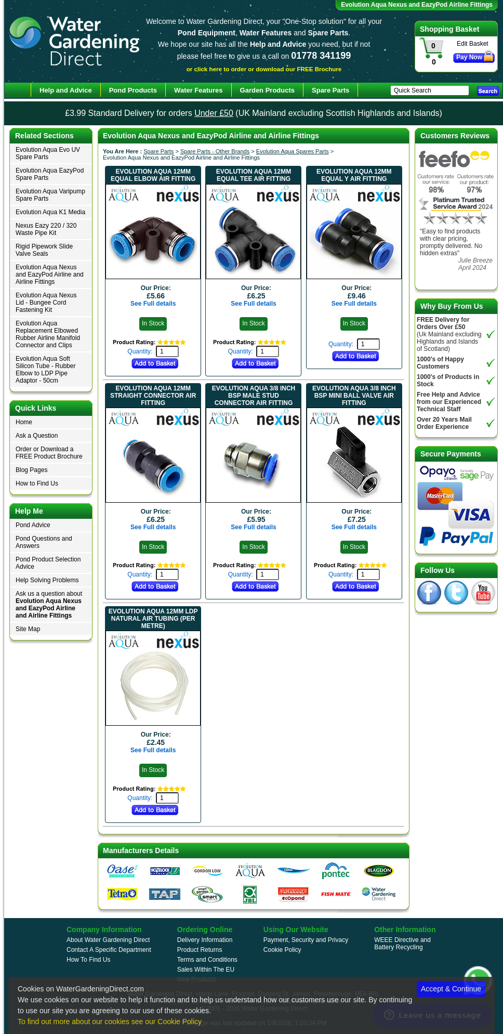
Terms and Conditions (207, 959)
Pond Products (133, 90)
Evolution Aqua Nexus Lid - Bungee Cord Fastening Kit (46, 302)
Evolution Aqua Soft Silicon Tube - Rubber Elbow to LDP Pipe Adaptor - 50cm (45, 369)
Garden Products (267, 90)
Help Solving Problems (47, 580)
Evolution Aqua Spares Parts (292, 151)
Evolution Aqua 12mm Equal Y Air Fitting (353, 175)
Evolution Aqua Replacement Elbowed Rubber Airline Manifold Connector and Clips (48, 334)
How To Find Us (88, 959)
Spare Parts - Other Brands (214, 151)
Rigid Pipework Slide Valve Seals (44, 250)
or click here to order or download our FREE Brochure (264, 69)
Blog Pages (31, 470)
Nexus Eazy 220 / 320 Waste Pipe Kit (46, 229)
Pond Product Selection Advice (48, 563)
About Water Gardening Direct (108, 940)
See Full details (153, 303)
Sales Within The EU (206, 969)
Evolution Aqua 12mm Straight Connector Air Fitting (153, 396)
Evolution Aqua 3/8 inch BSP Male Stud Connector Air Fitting (253, 396)
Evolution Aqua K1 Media (50, 212)
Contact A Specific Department (109, 949)
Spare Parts (158, 151)
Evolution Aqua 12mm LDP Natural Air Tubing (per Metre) (153, 619)
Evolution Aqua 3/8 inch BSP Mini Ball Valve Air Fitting (353, 396)
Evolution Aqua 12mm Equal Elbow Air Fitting (153, 175)
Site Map (28, 629)
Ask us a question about (49, 604)
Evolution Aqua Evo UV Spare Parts (48, 153)
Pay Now (469, 57)
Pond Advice (33, 525)
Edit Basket (472, 43)
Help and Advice (65, 90)
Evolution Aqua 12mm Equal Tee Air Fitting (253, 175)
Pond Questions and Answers (44, 542)
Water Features (198, 90)
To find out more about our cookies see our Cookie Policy (110, 1021)
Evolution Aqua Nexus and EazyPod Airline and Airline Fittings (50, 274)
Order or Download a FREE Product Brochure (49, 453)
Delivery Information (205, 940)
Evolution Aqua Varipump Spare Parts (50, 195)
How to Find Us (37, 483)
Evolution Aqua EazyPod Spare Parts (50, 174)
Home (24, 422)
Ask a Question (37, 435)
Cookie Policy (282, 949)
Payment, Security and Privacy (305, 940)
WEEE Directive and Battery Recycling (402, 943)
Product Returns (199, 949)
